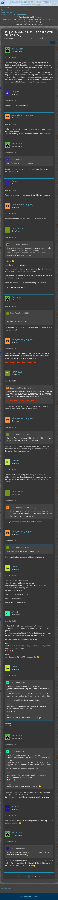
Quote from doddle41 (18, 849)
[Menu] (55, 3)
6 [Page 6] (35, 876)
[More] (52, 58)
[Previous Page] (19, 876)
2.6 (21, 19)
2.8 (29, 19)
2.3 (13, 19)
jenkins (38, 17)
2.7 (25, 19)
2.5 (17, 19)
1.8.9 (19, 22)
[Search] (43, 3)
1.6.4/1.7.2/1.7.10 (48, 19)
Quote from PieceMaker (19, 244)
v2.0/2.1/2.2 (6, 19)
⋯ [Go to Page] (25, 876)
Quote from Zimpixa (17, 159)
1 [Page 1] (22, 876)
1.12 (38, 22)
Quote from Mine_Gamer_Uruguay (23, 388)
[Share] (52, 42)
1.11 (34, 22)
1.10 (29, 22)
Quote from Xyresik (17, 683)
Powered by (29, 897)
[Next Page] (39, 876)
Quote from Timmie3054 (19, 313)
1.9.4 (24, 22)
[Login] (49, 3)
